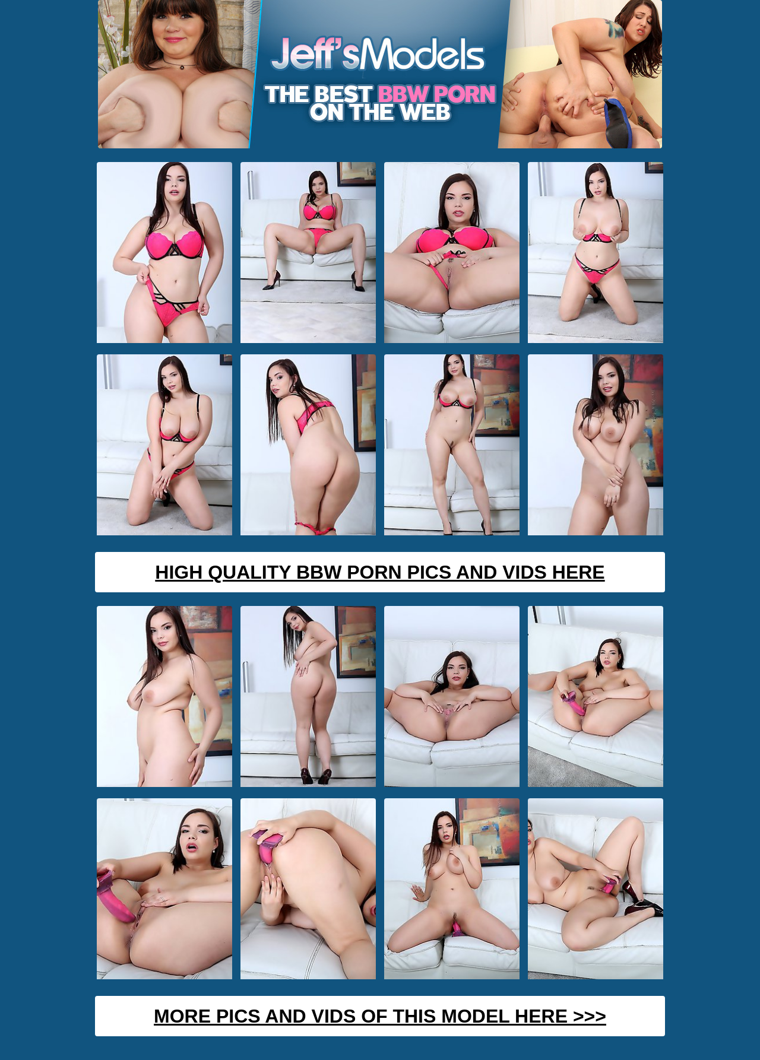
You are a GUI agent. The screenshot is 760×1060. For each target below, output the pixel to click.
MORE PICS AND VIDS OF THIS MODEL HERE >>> (380, 1016)
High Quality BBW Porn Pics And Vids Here (379, 572)
